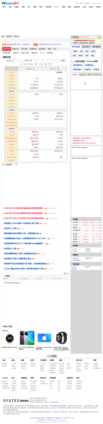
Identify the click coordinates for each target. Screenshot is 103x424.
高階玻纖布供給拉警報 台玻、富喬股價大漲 (26, 233)
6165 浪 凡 (30, 69)
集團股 (42, 368)
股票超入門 (34, 386)
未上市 (51, 388)
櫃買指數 (4, 366)
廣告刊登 (43, 418)
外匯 (84, 7)
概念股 (42, 370)
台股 (51, 383)
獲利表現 (50, 53)
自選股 (16, 7)
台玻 (26, 64)
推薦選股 (95, 366)
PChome (93, 3)
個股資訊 (9, 36)
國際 (59, 381)
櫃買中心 (14, 366)
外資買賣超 (5, 383)
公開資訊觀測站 (76, 260)
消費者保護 (50, 418)
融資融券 (88, 249)
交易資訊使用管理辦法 (23, 412)
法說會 (86, 366)
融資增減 (23, 383)
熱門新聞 (52, 381)
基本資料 (24, 49)
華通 (50, 64)
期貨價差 (33, 366)
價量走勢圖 (7, 53)
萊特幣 (75, 234)
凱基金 (31, 64)
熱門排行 (69, 386)
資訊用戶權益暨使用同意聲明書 (57, 406)
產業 (51, 386)
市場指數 (14, 368)
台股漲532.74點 (14, 249)
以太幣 (75, 225)
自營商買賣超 (5, 388)
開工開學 (86, 3)
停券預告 (78, 366)
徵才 (73, 418)
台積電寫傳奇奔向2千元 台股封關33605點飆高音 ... (28, 243)
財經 (59, 388)
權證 (63, 7)
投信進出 (88, 251)
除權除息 (86, 363)
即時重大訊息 (97, 74)
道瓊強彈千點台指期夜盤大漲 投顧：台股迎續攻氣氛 (29, 264)
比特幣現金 (76, 230)
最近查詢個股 (53, 363)
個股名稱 (75, 37)
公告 (55, 49)
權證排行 (23, 368)
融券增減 (23, 386)
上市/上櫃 (42, 363)
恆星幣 (75, 242)
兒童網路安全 (57, 418)
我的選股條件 (97, 368)
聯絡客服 (74, 269)
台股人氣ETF (86, 47)
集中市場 (14, 363)
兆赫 (45, 64)
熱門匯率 (78, 383)
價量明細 (34, 53)
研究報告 (42, 381)
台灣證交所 (75, 258)
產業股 (42, 366)
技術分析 (16, 53)
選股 (34, 7)
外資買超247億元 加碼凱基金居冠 (21, 259)
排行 (29, 7)
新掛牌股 (78, 363)
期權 (69, 7)
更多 (65, 273)
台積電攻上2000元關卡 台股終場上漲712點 (26, 223)
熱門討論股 (76, 47)
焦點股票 (69, 388)
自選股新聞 (53, 373)
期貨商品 (33, 363)
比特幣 (91, 7)
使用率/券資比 (25, 388)
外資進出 (74, 251)
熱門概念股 (96, 47)
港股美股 (77, 7)
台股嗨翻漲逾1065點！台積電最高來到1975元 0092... (29, 238)
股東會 (86, 368)
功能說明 (87, 267)
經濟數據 (78, 388)
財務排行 (14, 386)
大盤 (9, 7)
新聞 (81, 3)
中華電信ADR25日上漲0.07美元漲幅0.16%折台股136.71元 (50, 44)
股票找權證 (24, 363)
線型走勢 (6, 49)
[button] (70, 338)
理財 (59, 390)
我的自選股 (83, 74)
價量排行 (90, 74)
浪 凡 (5, 278)
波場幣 (75, 239)
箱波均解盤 (34, 381)
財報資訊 (52, 370)
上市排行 (14, 381)
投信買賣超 (5, 386)
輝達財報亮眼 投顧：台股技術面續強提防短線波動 (19, 44)
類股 (40, 7)
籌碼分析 (15, 49)
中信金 (41, 64)
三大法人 (74, 249)
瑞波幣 (75, 227)
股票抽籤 (78, 370)
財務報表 (33, 49)
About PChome (66, 418)
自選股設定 (53, 368)
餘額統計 (23, 381)
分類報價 (48, 7)
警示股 (78, 368)
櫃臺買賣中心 (89, 258)
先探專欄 (33, 390)
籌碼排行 (14, 388)
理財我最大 (34, 388)
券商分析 (43, 378)
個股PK (56, 7)
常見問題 (74, 267)
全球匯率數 (79, 381)
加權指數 (4, 363)
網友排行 (14, 390)
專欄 (32, 378)
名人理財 (33, 383)
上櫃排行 (14, 383)
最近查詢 (75, 74)
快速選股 (95, 363)
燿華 (36, 64)
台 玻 (38, 278)
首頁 (3, 7)
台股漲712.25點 (14, 228)
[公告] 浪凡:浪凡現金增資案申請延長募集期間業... (30, 213)
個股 (60, 360)
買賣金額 (4, 381)
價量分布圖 (25, 53)
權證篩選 (23, 366)
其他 (59, 386)
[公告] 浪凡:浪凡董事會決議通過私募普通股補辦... (30, 208)
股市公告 (79, 360)
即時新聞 (53, 378)
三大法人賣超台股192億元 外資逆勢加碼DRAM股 (28, 269)
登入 (100, 3)
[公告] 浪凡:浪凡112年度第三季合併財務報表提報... (31, 218)
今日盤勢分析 (43, 383)
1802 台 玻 (54, 69)
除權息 (98, 7)
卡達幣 (75, 236)
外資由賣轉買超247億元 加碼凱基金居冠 (25, 254)
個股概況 (42, 49)
